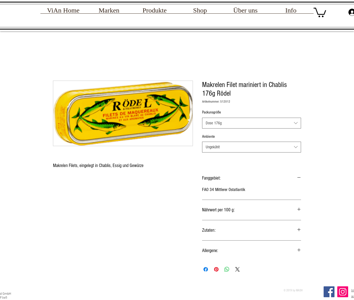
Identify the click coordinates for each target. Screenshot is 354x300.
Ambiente (208, 136)
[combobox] (251, 123)
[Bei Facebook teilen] (205, 269)
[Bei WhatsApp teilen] (227, 269)
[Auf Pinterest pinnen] (216, 269)
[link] (320, 12)
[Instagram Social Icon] (342, 291)
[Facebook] (329, 291)
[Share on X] (237, 269)
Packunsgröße (211, 112)
